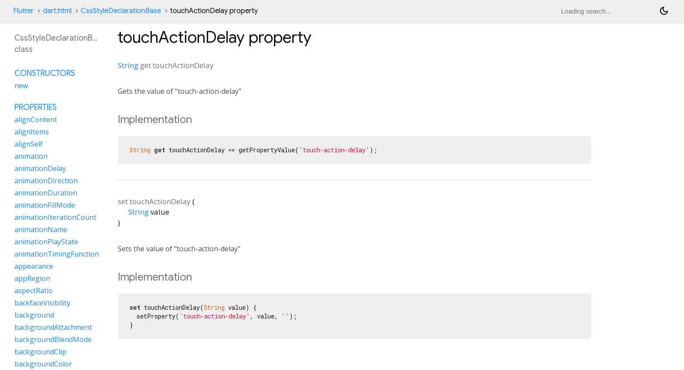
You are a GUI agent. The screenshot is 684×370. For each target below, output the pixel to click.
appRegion (32, 278)
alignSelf (28, 144)
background (34, 315)
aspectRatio (33, 290)
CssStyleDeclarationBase (121, 11)
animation (31, 156)
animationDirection (46, 180)
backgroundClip (40, 351)
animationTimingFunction (56, 254)
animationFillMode (44, 205)
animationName (40, 229)
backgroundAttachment (53, 327)
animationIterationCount (55, 217)
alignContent (35, 119)
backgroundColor (43, 364)
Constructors (44, 73)
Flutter (23, 11)
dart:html (57, 11)
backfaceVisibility (42, 303)
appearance (33, 266)
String (128, 65)
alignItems (31, 132)
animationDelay (40, 168)
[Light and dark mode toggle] (664, 11)
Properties (35, 107)
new (21, 85)
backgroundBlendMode (53, 339)
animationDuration (45, 193)
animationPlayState (46, 242)
